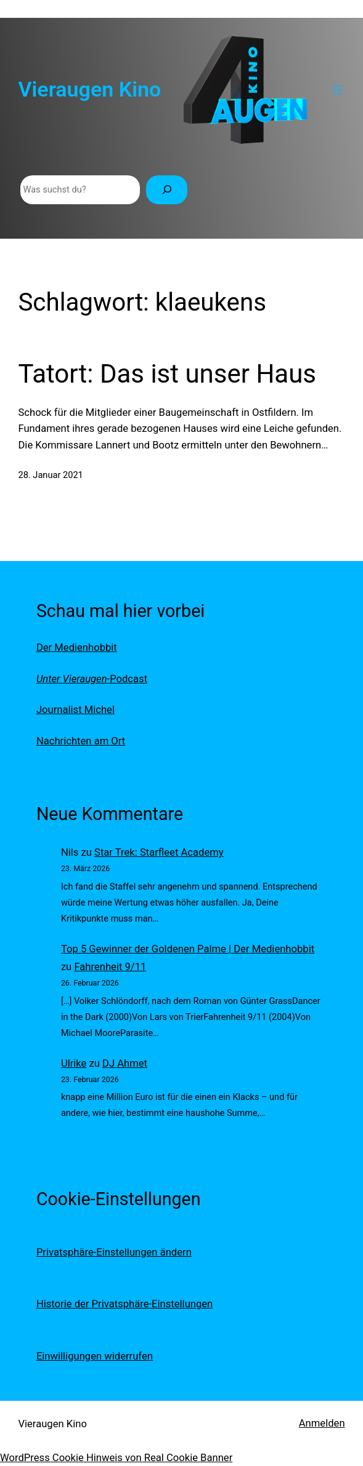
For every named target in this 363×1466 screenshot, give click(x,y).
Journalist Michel (75, 709)
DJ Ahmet (124, 1063)
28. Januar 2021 (50, 474)
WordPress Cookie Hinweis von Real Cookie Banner (116, 1458)
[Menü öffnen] (337, 89)
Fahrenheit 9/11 (110, 967)
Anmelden (322, 1423)
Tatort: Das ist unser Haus (167, 374)
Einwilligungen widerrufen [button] (94, 1356)
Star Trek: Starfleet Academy (159, 852)
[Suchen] (166, 189)
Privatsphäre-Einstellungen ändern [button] (114, 1252)
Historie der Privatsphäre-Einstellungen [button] (124, 1304)
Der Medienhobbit (76, 647)
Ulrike (74, 1063)
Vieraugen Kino (89, 89)
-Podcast (91, 679)
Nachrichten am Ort (80, 741)
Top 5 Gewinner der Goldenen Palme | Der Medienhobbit (187, 949)
